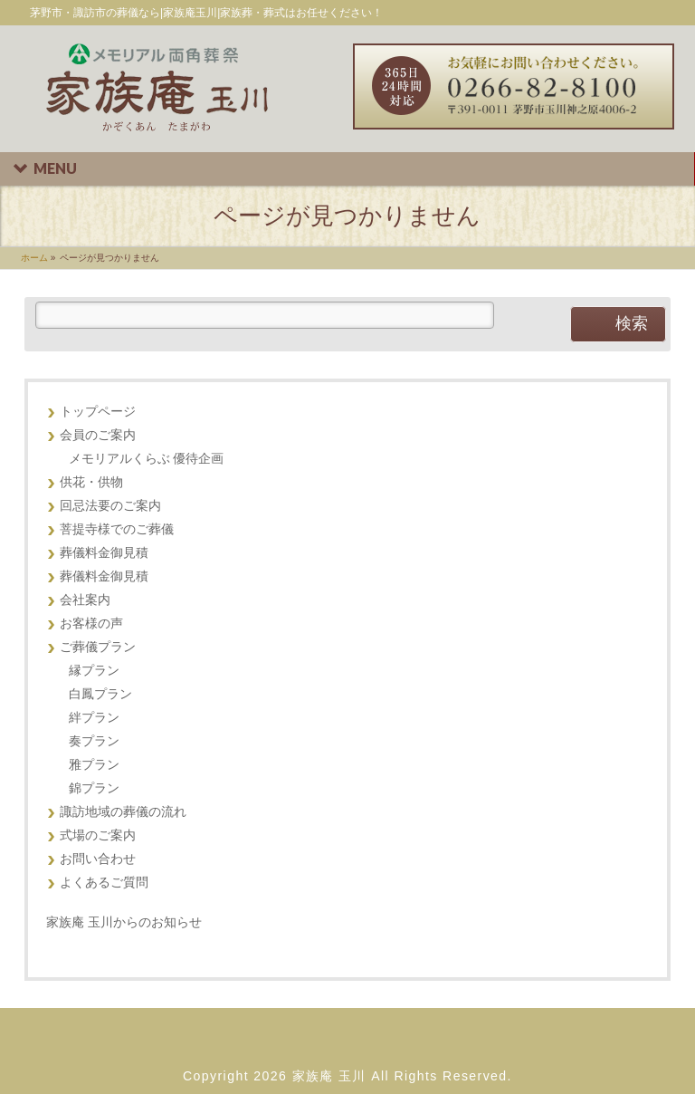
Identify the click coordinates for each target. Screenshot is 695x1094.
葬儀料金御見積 (104, 553)
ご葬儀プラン (98, 647)
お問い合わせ (98, 859)
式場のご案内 (98, 835)
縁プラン (94, 670)
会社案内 (85, 600)
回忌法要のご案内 (110, 506)
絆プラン (94, 718)
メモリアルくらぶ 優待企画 (146, 458)
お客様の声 (91, 623)
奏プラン (94, 741)
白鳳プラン (100, 694)
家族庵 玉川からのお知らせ (124, 922)
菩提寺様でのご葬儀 (117, 529)
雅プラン (94, 765)
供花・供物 (91, 482)
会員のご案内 (98, 435)
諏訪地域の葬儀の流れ (123, 812)
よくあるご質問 (104, 882)
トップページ (98, 411)
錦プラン (94, 788)
